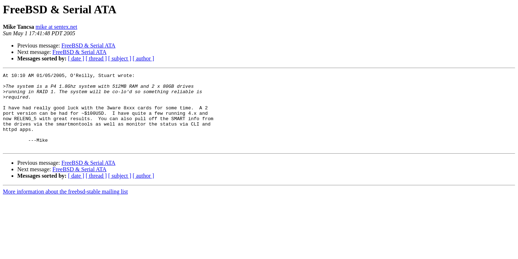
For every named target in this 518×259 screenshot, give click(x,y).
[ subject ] (119, 58)
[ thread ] (96, 58)
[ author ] (143, 58)
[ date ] (76, 58)
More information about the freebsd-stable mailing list (65, 207)
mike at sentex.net (56, 27)
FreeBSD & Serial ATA (88, 45)
